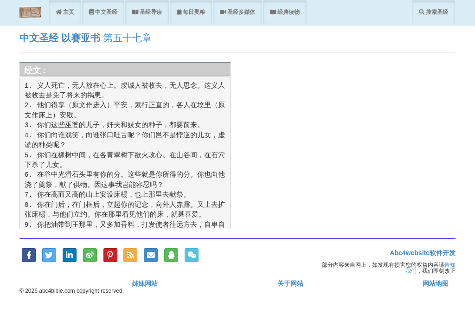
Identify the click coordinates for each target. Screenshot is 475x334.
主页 (68, 11)
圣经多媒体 (240, 11)
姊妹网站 (145, 283)
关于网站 (290, 283)
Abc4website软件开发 (423, 253)
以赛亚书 (80, 37)
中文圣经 (105, 11)
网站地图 (436, 283)
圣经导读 (150, 11)
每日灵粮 (193, 11)
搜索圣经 (436, 11)
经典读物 (288, 11)
